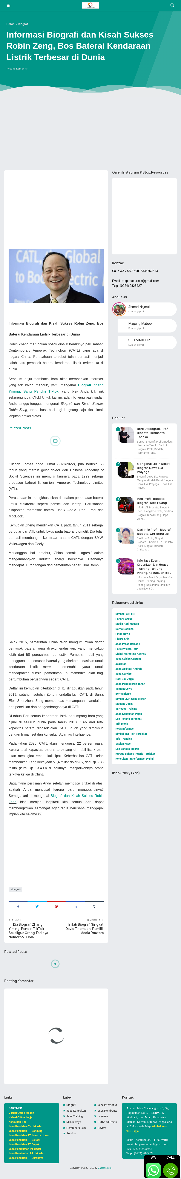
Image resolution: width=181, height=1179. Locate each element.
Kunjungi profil (136, 313)
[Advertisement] (90, 134)
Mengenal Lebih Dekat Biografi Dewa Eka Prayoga (153, 470)
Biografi (16, 891)
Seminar (72, 1140)
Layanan (103, 1122)
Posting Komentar (17, 71)
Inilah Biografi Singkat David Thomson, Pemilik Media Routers (84, 932)
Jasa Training (75, 1122)
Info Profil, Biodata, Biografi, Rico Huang (152, 503)
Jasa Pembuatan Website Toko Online (107, 1116)
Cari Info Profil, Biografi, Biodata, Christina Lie (154, 534)
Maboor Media (104, 1173)
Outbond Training (107, 1128)
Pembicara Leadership (76, 1134)
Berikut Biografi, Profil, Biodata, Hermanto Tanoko (153, 435)
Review (102, 1134)
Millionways (74, 1128)
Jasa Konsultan (76, 1116)
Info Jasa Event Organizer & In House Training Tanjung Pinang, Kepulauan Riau (154, 569)
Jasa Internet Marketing (107, 1110)
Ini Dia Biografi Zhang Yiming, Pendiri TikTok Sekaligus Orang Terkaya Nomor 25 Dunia (29, 935)
